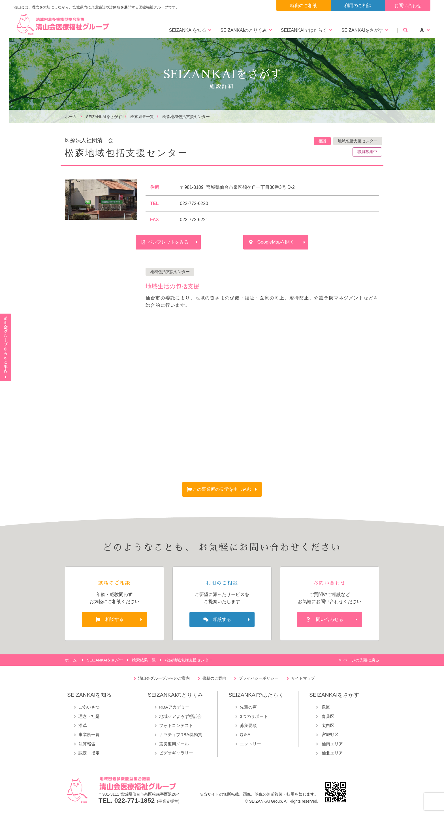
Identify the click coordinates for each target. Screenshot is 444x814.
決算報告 (86, 743)
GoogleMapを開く (275, 242)
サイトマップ (303, 678)
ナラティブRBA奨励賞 (180, 734)
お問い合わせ (407, 5)
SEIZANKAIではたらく (304, 30)
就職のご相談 (303, 5)
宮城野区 (330, 734)
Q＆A (245, 734)
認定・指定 (89, 752)
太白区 (327, 725)
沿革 (82, 725)
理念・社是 (89, 716)
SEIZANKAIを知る (187, 30)
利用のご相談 (358, 5)
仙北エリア (332, 752)
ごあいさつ (89, 707)
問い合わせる (329, 619)
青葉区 (327, 716)
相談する (114, 619)
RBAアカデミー (174, 707)
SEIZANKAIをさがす (362, 30)
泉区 (325, 707)
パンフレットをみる (168, 242)
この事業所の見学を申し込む (222, 489)
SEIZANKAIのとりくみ (243, 30)
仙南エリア (332, 743)
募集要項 (248, 725)
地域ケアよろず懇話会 (180, 716)
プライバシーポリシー (258, 678)
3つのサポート (254, 716)
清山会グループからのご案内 (164, 678)
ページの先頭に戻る (361, 660)
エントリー (250, 743)
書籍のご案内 (214, 678)
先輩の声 (248, 707)
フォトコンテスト (176, 725)
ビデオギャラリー (176, 752)
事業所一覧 (89, 734)
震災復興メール (174, 743)
